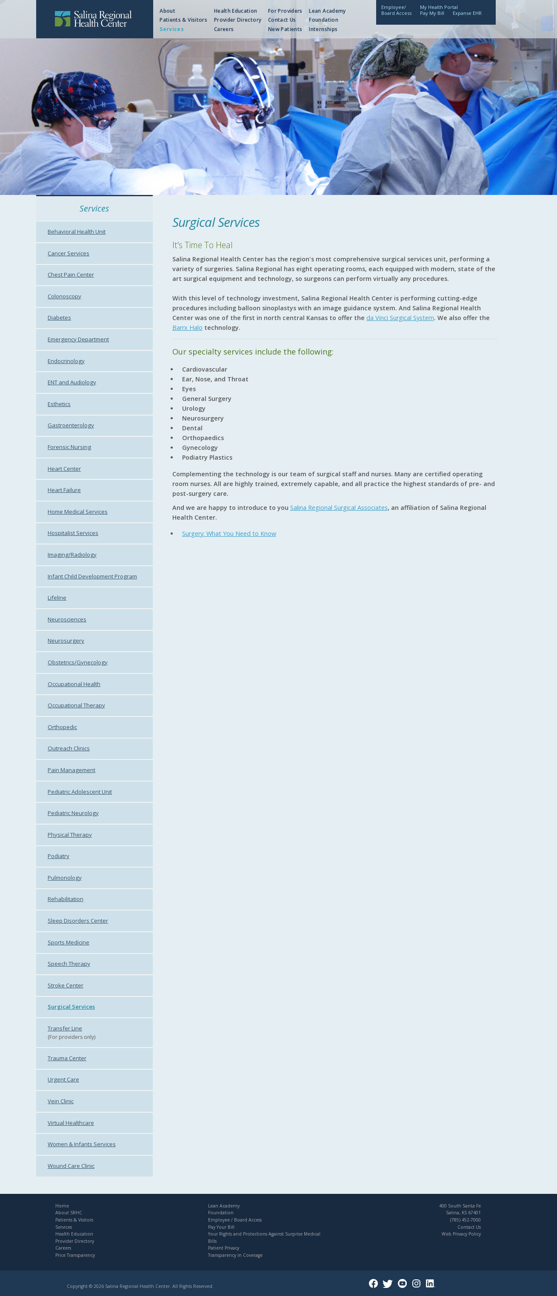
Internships (323, 29)
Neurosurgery (66, 640)
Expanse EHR (467, 13)
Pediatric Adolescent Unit (80, 791)
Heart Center (64, 468)
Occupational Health (74, 684)
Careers (224, 29)
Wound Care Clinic (71, 1166)
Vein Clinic (61, 1101)
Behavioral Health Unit (77, 231)
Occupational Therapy (76, 705)
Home (62, 1206)
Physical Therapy (70, 834)
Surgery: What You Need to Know (229, 533)
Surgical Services (71, 1006)
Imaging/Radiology (72, 554)
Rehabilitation (65, 899)
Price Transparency (75, 1255)
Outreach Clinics (69, 748)
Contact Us (282, 19)
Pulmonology (65, 877)
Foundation (323, 19)
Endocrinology (66, 361)
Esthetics (59, 404)
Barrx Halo (187, 327)
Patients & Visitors (183, 19)
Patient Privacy (223, 1248)
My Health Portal (439, 7)
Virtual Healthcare (71, 1123)
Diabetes (59, 317)
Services (172, 29)
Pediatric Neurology (73, 813)
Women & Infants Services (82, 1144)
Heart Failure (64, 490)
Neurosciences (67, 619)
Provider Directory (237, 19)
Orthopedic (62, 727)
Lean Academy (327, 10)
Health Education (235, 10)
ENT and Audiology (72, 382)
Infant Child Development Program (92, 576)
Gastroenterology (71, 425)
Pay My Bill (432, 13)
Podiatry (58, 856)
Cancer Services (68, 253)
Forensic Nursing (69, 447)
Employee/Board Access (396, 10)
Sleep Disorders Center (78, 920)
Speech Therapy (69, 963)
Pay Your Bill (221, 1227)
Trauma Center (67, 1058)
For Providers (285, 10)
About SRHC (68, 1213)
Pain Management (71, 770)
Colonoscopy (64, 296)
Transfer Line (65, 1028)
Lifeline (57, 597)
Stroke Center (65, 985)
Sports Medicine (68, 942)
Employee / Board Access (235, 1220)
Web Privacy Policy (461, 1234)
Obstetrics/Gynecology (78, 662)
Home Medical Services (78, 511)
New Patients (285, 29)
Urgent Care (63, 1079)
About (167, 10)
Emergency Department (78, 339)
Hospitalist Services (73, 533)
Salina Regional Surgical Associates (339, 508)
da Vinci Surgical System (400, 318)
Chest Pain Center (71, 274)
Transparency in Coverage (235, 1255)
